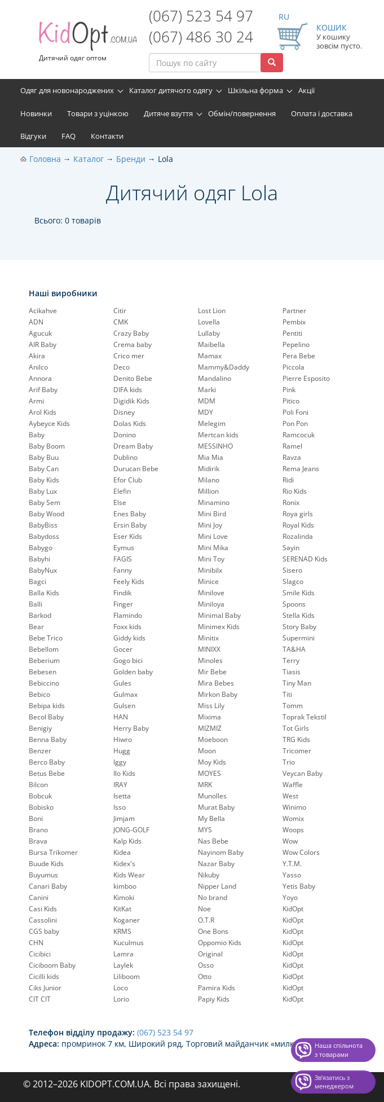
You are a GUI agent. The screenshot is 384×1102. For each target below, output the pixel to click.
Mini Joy (210, 525)
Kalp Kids (127, 841)
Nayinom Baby (221, 852)
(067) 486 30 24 (201, 37)
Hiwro (122, 739)
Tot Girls (296, 728)
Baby (37, 435)
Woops (293, 830)
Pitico (291, 401)
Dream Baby (133, 446)
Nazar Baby (216, 863)
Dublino (125, 457)
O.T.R (206, 920)
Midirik (208, 468)
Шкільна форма (255, 90)
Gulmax (125, 694)
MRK (205, 784)
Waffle (293, 784)
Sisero (292, 570)
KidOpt (293, 909)
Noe (204, 909)
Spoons (294, 604)
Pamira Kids (216, 988)
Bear (36, 626)
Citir (119, 310)
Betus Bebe (47, 773)
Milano (208, 480)
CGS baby (44, 931)
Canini (38, 897)
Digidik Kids (131, 401)
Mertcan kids (218, 435)
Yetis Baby (299, 886)
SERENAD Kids (305, 559)
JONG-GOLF (131, 830)
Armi (36, 401)
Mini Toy (211, 559)
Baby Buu (44, 457)
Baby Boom (47, 446)
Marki (207, 389)
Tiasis (292, 672)
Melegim (212, 423)
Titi (287, 694)
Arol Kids (42, 412)
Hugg (121, 751)
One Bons (213, 931)
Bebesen (42, 672)
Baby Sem (44, 502)
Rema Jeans (301, 468)
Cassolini (43, 920)
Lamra (123, 954)
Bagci (37, 581)
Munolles (212, 796)
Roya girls (298, 514)
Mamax (210, 356)
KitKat (122, 909)
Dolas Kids (129, 423)
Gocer (123, 649)
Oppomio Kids (219, 942)
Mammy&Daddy (223, 367)
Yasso (292, 875)
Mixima (209, 717)
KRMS (122, 931)
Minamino (213, 502)
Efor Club (127, 480)
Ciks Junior (45, 988)
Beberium (44, 660)
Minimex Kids (219, 626)
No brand (212, 897)
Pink (289, 389)
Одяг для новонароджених (67, 90)
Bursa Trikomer (53, 852)
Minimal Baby (219, 615)
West (290, 796)
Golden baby (133, 672)
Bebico (39, 694)
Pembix (294, 322)
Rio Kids (295, 491)
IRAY (120, 784)
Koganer (126, 920)
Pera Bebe (299, 356)
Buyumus (43, 875)
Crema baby (132, 344)
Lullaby (209, 333)
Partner (294, 310)
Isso (119, 807)
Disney (124, 412)
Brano (38, 830)
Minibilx (210, 570)
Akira (37, 356)
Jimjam (124, 818)
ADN (36, 322)
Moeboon (213, 739)
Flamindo (127, 615)
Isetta (122, 796)
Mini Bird (212, 514)
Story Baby (299, 626)
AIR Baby (42, 344)
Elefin (122, 491)
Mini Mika (213, 547)
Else (119, 502)
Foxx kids (127, 626)
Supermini (299, 638)
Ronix (291, 502)
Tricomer (297, 751)
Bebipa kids (47, 705)
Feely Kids (128, 581)
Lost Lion (212, 310)
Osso (206, 965)
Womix (293, 818)
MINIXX (209, 649)
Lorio (121, 999)
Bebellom (44, 649)
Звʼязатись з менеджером (334, 1082)
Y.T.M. (292, 863)
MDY (205, 412)
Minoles (210, 660)
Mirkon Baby (217, 694)
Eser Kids (127, 536)
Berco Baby (47, 762)
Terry (291, 660)
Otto (204, 976)
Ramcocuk (299, 435)
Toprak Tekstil (304, 717)
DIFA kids (127, 389)
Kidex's (124, 863)
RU (284, 16)
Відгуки (33, 136)
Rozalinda (298, 536)
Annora (40, 378)
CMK (120, 322)
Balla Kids (44, 593)
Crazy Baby (131, 333)
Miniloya (211, 604)
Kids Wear (129, 875)
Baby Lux (43, 491)
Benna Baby (48, 739)
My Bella (211, 818)
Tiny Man (297, 683)
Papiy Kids (213, 999)
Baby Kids (44, 480)
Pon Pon (295, 423)
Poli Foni (295, 412)
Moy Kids (212, 762)
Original (210, 954)
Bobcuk (40, 796)
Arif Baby (43, 389)
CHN (36, 942)
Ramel (292, 446)
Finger (123, 604)
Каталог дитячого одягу (171, 90)
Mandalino (214, 378)
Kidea (122, 852)
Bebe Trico (46, 638)
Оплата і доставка (321, 113)
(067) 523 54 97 (201, 16)
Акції (306, 90)
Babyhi (39, 559)
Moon (207, 751)
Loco (120, 988)
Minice (208, 581)
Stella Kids (299, 615)
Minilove (211, 593)
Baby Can (44, 468)
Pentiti (292, 333)
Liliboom (126, 976)
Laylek (123, 965)
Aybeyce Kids (49, 423)
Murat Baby (216, 807)
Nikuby (208, 875)
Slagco (293, 581)
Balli (35, 604)
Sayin (291, 547)
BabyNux (43, 570)
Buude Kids (46, 863)
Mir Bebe (212, 672)
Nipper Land (217, 886)
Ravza (292, 457)
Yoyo (290, 897)
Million (208, 491)
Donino (124, 435)
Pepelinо (296, 344)
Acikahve (43, 310)
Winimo (294, 807)
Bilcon (38, 784)
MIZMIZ (210, 728)
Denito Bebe (132, 378)
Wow (290, 841)
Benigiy (40, 728)
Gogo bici (128, 660)
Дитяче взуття (168, 113)
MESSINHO (215, 446)
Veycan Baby (303, 773)
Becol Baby (46, 717)
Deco (121, 367)
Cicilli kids (44, 976)
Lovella (209, 322)
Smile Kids (299, 593)
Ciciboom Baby (52, 965)
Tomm (293, 705)
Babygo (40, 547)
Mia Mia (210, 457)
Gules (122, 683)
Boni (36, 818)
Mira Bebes (216, 683)
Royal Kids (298, 525)
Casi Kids (43, 909)
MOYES (209, 773)
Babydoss (44, 536)
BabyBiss (43, 525)
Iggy (119, 762)
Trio (289, 762)
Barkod (40, 615)
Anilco (38, 367)
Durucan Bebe (135, 468)
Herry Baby (131, 728)
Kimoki (123, 897)
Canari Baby (48, 886)
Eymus (123, 547)
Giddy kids (129, 638)
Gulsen (124, 705)
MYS (205, 830)
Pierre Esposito (306, 378)
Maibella (211, 344)
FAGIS (122, 559)
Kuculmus (128, 942)
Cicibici (40, 954)
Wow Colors (301, 852)
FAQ (68, 136)
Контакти (107, 136)
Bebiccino (44, 683)
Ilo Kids (124, 773)
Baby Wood (46, 514)
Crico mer (128, 356)
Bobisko (41, 807)
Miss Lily (211, 705)
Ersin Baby (130, 525)
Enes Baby (129, 514)
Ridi (288, 480)
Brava (38, 841)
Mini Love (213, 536)
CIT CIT (40, 999)
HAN (120, 717)
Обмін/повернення (242, 113)
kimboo (124, 886)
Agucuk (40, 333)
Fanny (122, 570)
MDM (206, 401)
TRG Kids (296, 739)
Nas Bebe (213, 841)
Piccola (293, 367)
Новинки (36, 113)
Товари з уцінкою (98, 113)
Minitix (208, 638)
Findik (122, 593)
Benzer (40, 751)
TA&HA (294, 649)
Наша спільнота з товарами (339, 1050)
